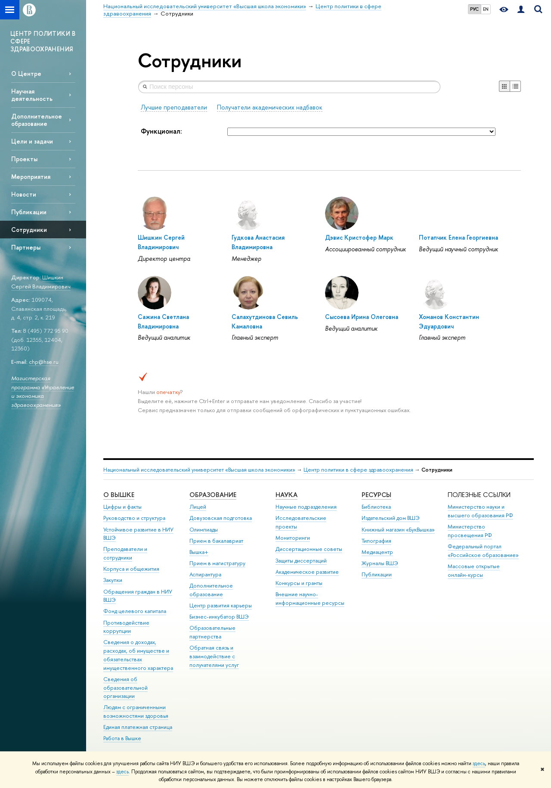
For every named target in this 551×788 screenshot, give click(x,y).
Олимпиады (203, 529)
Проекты (24, 159)
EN (486, 9)
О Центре (26, 73)
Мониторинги (293, 537)
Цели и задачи (32, 141)
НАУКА (286, 494)
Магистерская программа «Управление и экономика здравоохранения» (42, 391)
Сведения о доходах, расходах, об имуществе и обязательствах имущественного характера (138, 654)
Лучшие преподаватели (174, 107)
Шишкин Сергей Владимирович (41, 281)
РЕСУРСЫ (376, 494)
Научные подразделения (306, 506)
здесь (479, 763)
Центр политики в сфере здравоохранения (358, 469)
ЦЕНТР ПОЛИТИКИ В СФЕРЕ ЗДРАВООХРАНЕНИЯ (43, 41)
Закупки (112, 580)
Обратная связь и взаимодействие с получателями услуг (214, 656)
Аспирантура (205, 574)
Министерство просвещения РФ (470, 531)
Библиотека (376, 506)
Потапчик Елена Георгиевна (458, 237)
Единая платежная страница (137, 727)
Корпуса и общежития (131, 568)
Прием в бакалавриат (216, 540)
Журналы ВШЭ (380, 563)
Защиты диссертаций (301, 560)
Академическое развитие (307, 571)
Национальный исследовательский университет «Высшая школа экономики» (199, 469)
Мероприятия (30, 176)
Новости (23, 194)
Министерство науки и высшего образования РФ (480, 511)
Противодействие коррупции (126, 627)
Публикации (28, 212)
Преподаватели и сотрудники (125, 553)
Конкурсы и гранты (299, 583)
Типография (376, 540)
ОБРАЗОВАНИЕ (212, 494)
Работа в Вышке (122, 738)
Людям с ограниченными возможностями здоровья (135, 711)
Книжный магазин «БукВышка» (398, 529)
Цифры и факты (122, 506)
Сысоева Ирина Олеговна (361, 317)
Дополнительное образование (36, 120)
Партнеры (25, 247)
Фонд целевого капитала (134, 611)
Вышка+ (198, 552)
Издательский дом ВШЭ (391, 518)
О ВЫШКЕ (118, 494)
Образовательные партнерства (212, 632)
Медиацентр (377, 552)
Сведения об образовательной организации (125, 687)
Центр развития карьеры (220, 605)
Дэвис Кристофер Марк (359, 237)
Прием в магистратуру (217, 563)
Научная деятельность (32, 95)
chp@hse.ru (44, 362)
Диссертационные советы (309, 549)
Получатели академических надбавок (269, 107)
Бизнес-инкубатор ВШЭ (219, 616)
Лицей (197, 506)
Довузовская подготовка (220, 518)
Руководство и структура (134, 518)
